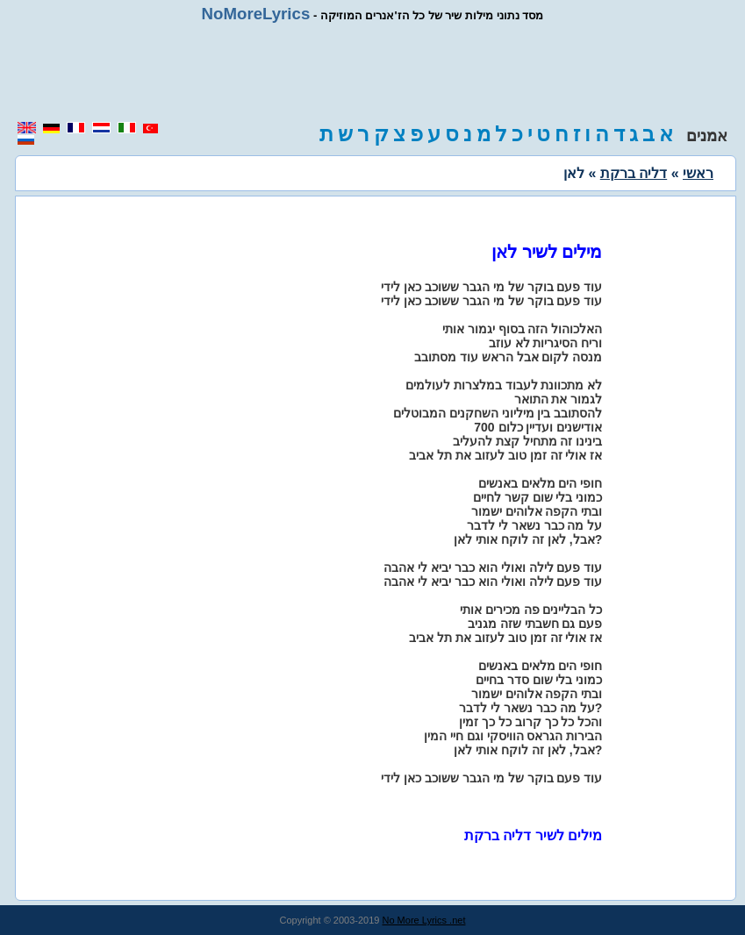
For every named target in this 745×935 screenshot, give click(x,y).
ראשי (698, 173)
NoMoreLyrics (256, 13)
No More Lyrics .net (424, 920)
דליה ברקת (633, 173)
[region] (373, 71)
